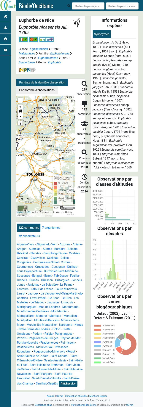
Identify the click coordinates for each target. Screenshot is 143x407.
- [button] (20, 116)
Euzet (48, 275)
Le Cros (67, 298)
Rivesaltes (62, 347)
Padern (37, 333)
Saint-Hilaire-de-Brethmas (46, 365)
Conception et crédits (76, 396)
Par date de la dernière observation (42, 82)
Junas (21, 284)
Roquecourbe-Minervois (49, 351)
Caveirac (22, 258)
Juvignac (33, 284)
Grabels (22, 280)
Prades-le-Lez (49, 342)
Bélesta (73, 249)
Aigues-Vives (25, 244)
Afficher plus (68, 383)
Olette (66, 329)
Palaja (49, 333)
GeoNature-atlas (43, 404)
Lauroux (33, 293)
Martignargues (26, 307)
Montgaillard (25, 316)
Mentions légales (98, 396)
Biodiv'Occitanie (36, 5)
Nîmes (78, 324)
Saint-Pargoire (43, 374)
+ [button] (20, 107)
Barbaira (59, 249)
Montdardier (59, 311)
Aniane (77, 244)
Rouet (71, 351)
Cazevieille (38, 258)
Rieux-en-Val (44, 347)
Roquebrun (24, 351)
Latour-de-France (42, 289)
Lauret (21, 293)
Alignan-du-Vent (46, 244)
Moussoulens (70, 320)
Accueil (51, 396)
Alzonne (65, 244)
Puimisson (67, 342)
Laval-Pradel (38, 298)
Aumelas (35, 249)
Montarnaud (70, 307)
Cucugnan (58, 266)
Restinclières (25, 347)
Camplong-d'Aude (55, 253)
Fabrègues (61, 275)
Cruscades (42, 266)
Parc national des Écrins (83, 404)
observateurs (29, 236)
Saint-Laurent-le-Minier (46, 369)
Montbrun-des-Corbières (33, 311)
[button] (20, 111)
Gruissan (47, 280)
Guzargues (62, 280)
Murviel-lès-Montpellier (42, 324)
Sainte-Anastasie (55, 360)
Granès (34, 280)
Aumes (47, 249)
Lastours (22, 289)
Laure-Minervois (66, 289)
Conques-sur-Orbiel (46, 262)
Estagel (37, 275)
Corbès (65, 262)
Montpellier (24, 320)
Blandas (35, 253)
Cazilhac (52, 258)
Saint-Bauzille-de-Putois (32, 356)
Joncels (77, 280)
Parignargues (63, 333)
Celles (65, 258)
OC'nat (59, 396)
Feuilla (74, 275)
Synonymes (101, 34)
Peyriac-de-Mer (71, 338)
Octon (56, 329)
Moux (20, 324)
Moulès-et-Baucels (46, 320)
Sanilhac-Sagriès (47, 383)
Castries (74, 253)
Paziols (22, 338)
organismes (51, 227)
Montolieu (70, 316)
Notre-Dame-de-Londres (34, 329)
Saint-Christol (59, 356)
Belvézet (22, 253)
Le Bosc (54, 298)
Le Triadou (38, 302)
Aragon (21, 249)
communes (28, 227)
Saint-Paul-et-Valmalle (46, 378)
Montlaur (55, 316)
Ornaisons (23, 333)
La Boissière (50, 284)
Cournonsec (25, 266)
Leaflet (20, 212)
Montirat (41, 316)
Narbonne (65, 324)
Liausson (53, 302)
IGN (29, 212)
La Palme (66, 284)
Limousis (67, 302)
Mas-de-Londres (49, 307)
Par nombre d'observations (37, 90)
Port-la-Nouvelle (27, 342)
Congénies (24, 262)
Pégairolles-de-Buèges (43, 338)
